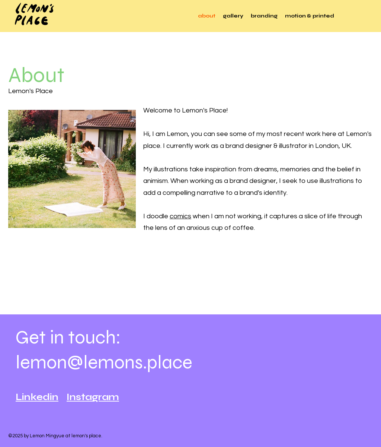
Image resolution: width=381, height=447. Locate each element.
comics (180, 216)
